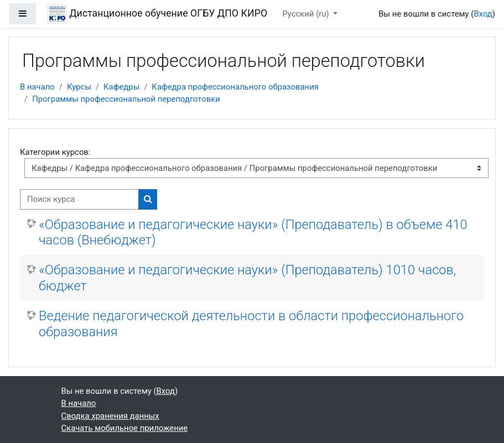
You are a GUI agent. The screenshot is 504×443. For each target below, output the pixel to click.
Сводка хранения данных (110, 416)
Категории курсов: (55, 152)
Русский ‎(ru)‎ (306, 14)
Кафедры (121, 87)
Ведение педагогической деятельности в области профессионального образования (251, 323)
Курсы (79, 87)
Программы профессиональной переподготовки (126, 99)
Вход (483, 14)
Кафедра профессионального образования (235, 87)
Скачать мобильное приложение (124, 428)
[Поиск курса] (79, 199)
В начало (37, 87)
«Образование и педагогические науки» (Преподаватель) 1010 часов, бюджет (247, 277)
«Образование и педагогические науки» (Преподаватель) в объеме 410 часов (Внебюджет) (253, 232)
